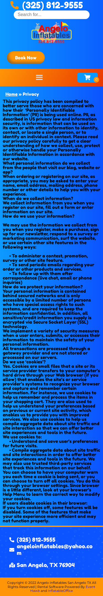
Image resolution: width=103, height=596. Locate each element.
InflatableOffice (60, 591)
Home (11, 94)
